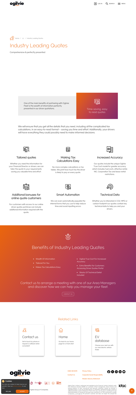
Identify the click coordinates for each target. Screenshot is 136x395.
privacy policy (17, 386)
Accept (22, 391)
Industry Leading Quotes (35, 38)
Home (17, 38)
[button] (98, 4)
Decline (8, 391)
